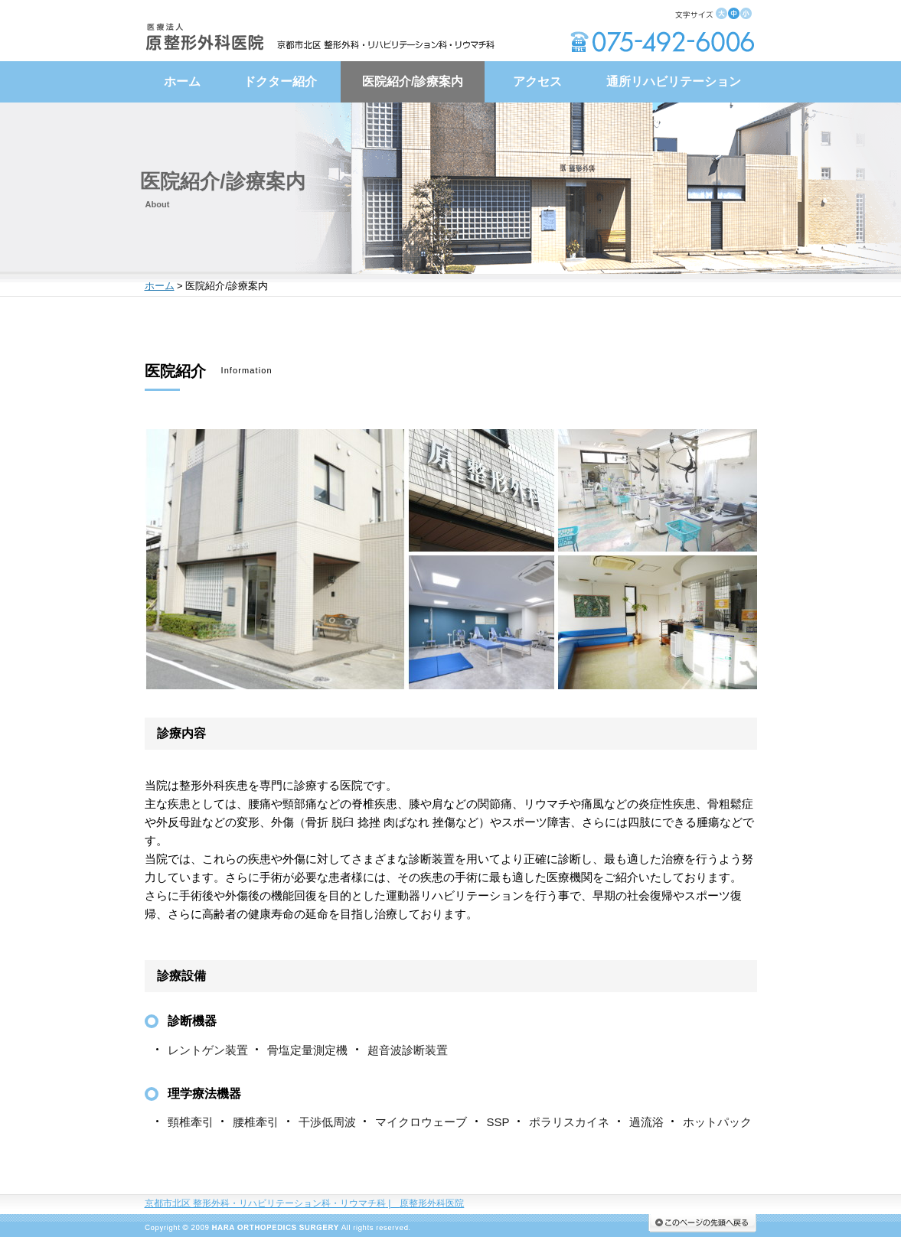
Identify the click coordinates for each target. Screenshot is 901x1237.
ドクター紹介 (280, 81)
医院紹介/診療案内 (412, 81)
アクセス (537, 81)
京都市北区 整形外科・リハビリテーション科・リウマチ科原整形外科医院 (305, 1203)
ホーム (182, 81)
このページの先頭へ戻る (702, 1223)
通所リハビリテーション (673, 81)
